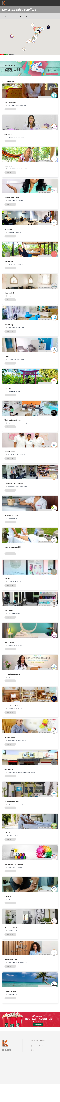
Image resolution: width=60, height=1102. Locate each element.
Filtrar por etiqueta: (6, 15)
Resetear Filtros (24, 16)
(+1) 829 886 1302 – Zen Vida (15, 708)
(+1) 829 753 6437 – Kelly (12, 549)
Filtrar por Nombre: (37, 15)
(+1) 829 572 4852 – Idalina (11, 835)
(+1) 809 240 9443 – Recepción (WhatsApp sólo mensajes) (22, 772)
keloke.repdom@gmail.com (40, 1045)
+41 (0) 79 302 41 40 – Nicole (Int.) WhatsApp (19, 168)
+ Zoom (6, 54)
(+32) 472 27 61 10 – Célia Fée (15, 264)
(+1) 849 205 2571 (12, 518)
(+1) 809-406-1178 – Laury (14, 930)
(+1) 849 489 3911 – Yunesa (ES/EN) (17, 898)
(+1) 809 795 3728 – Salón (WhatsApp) (17, 422)
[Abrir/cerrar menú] (56, 3)
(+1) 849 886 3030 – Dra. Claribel (16, 136)
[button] (30, 41)
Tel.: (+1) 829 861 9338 (13, 295)
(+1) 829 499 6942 (12, 676)
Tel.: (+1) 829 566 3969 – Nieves (16, 581)
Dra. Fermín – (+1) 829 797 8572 (16, 359)
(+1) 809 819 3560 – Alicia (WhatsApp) (17, 486)
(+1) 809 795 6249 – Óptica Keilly (16, 327)
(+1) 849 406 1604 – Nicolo (14, 232)
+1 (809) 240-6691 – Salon (14, 613)
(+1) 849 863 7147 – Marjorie (15, 867)
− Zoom (2, 54)
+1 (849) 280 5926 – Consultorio (16, 200)
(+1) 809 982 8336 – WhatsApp (15, 803)
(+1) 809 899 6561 (37, 1050)
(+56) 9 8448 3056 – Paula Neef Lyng (17, 105)
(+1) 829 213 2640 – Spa (14, 391)
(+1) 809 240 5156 (12, 994)
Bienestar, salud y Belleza (44, 96)
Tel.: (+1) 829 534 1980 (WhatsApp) (16, 454)
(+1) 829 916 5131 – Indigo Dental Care (17, 962)
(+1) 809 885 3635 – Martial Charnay (17, 740)
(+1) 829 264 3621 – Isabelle (15, 645)
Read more (10, 108)
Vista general (11, 54)
